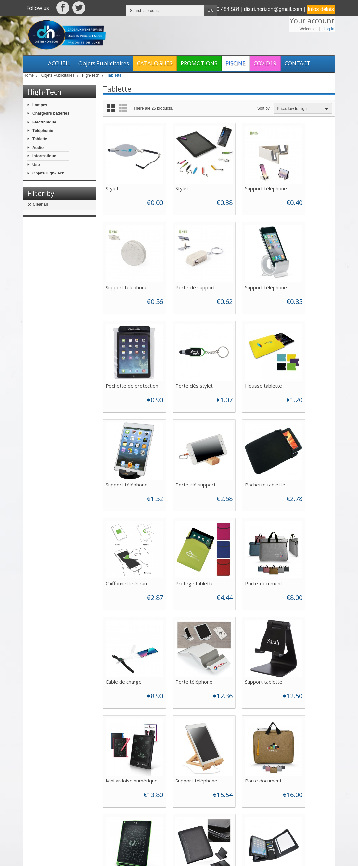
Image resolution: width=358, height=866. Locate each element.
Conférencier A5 (302, 621)
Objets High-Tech (48, 173)
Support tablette (184, 533)
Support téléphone (246, 178)
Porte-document (243, 444)
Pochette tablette (305, 356)
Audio (38, 147)
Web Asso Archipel (152, 855)
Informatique (44, 156)
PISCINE (235, 63)
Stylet (112, 178)
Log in (329, 29)
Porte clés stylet (303, 267)
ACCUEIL (59, 63)
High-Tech (44, 92)
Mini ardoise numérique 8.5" (182, 624)
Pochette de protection (239, 269)
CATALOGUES (155, 63)
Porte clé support (125, 267)
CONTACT (297, 63)
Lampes (39, 105)
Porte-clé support (245, 356)
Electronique (44, 122)
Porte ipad (237, 621)
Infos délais (321, 9)
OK (210, 10)
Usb (36, 164)
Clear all (37, 204)
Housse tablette (124, 356)
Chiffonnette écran (126, 444)
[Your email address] (292, 793)
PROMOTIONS (199, 63)
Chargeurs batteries (50, 113)
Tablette (39, 139)
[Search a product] (165, 10)
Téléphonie (42, 130)
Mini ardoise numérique (238, 535)
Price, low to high (303, 108)
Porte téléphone (124, 533)
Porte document (124, 621)
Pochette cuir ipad (126, 710)
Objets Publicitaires (103, 63)
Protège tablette (184, 444)
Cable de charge (303, 444)
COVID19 (265, 63)
